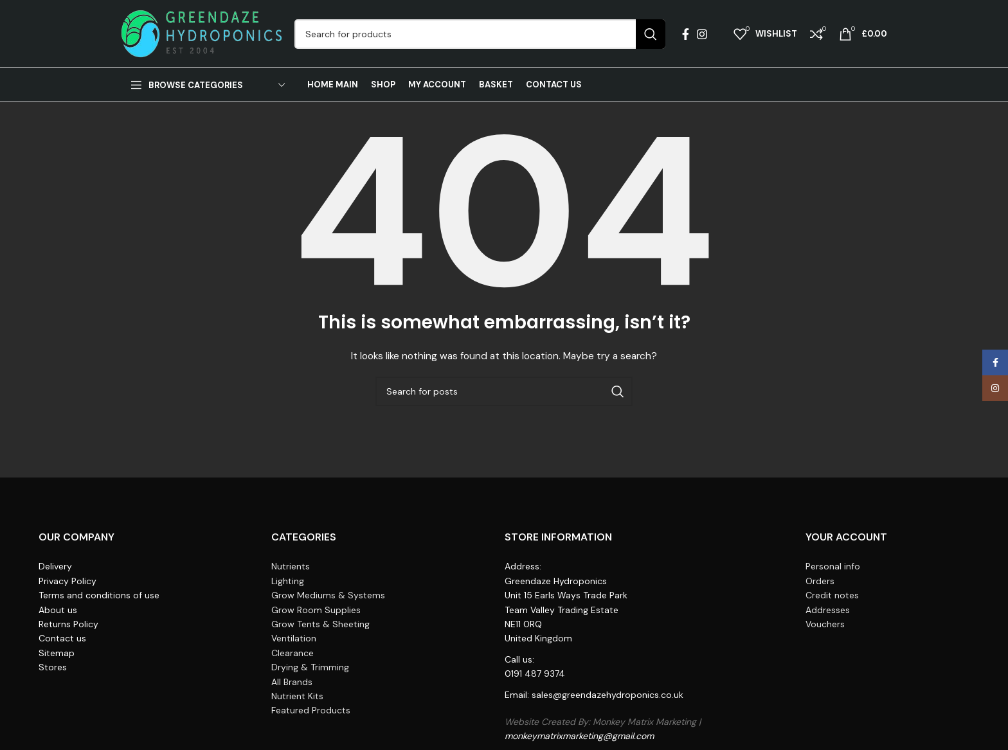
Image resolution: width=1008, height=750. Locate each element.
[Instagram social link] (702, 34)
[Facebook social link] (685, 34)
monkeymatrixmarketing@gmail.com (579, 736)
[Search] (479, 34)
